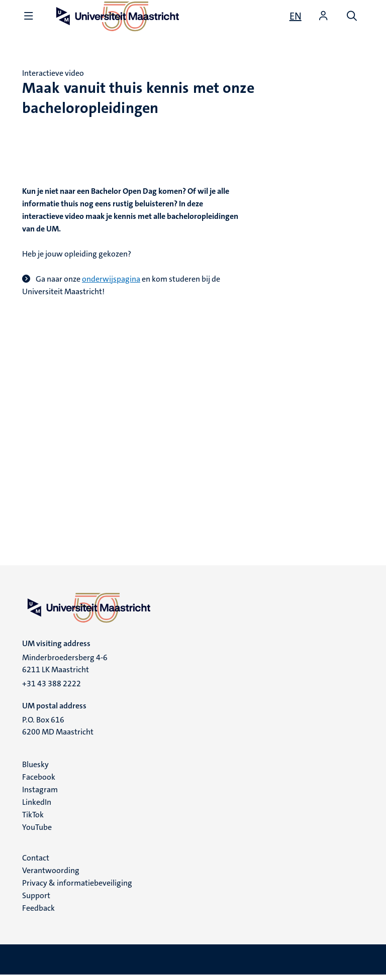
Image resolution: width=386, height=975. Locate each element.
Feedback (38, 908)
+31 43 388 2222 (51, 683)
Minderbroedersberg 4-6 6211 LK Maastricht (65, 663)
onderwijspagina (111, 279)
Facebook (38, 777)
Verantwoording (50, 870)
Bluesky (35, 764)
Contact (35, 857)
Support (36, 895)
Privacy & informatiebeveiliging (77, 883)
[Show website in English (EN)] (295, 16)
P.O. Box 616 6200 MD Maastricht (57, 725)
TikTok (33, 814)
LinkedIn (36, 802)
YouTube (37, 827)
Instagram (40, 789)
